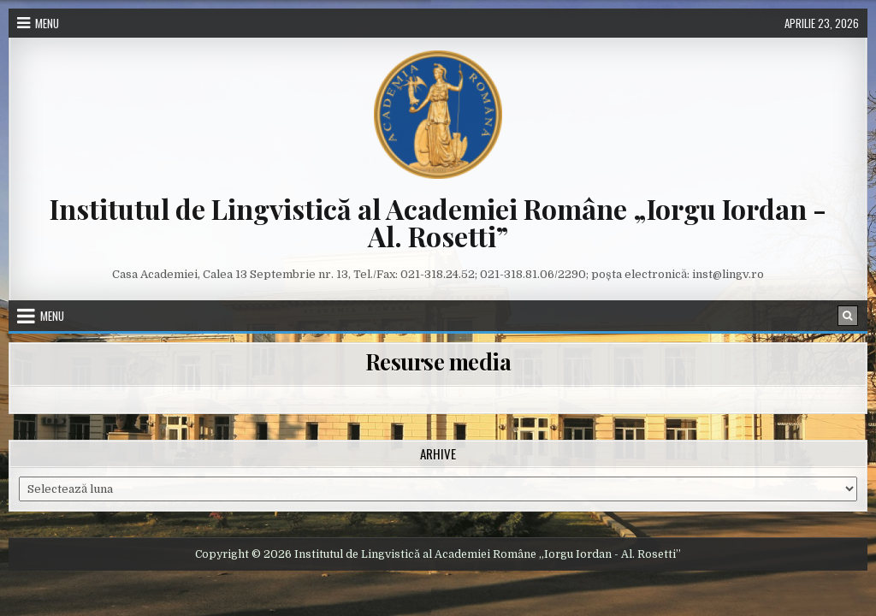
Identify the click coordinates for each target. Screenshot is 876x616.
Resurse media (438, 361)
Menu (47, 23)
